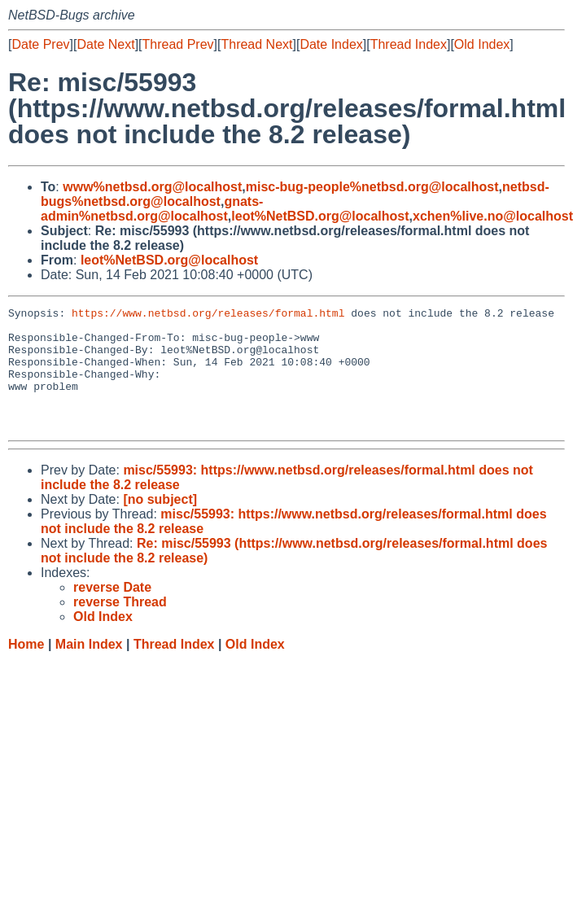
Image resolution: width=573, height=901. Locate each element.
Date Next (105, 44)
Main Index (89, 669)
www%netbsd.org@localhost (152, 187)
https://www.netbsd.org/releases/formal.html (208, 315)
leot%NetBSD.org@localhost (320, 216)
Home (26, 669)
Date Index (331, 44)
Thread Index (408, 44)
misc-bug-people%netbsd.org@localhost (372, 187)
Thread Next (256, 44)
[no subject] (160, 524)
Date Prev (40, 44)
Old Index (482, 44)
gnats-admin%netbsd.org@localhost (152, 209)
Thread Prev (178, 44)
